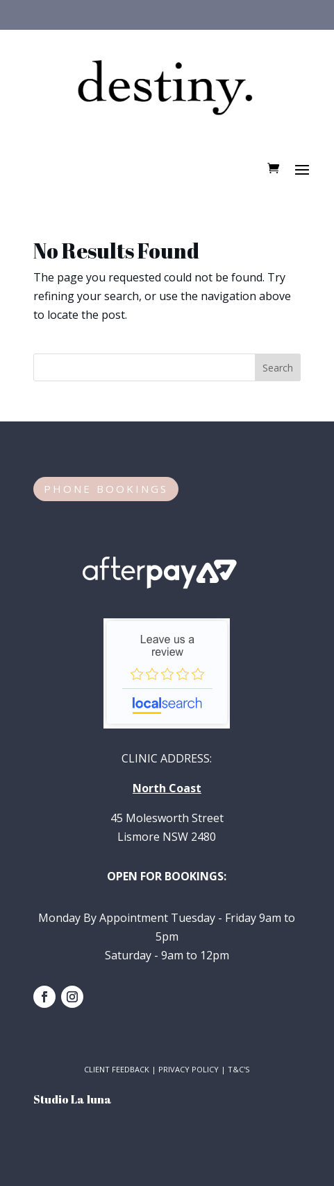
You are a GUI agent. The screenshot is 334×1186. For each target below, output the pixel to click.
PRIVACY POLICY (188, 1069)
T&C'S (238, 1069)
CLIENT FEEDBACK (116, 1069)
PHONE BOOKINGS (106, 489)
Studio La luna (72, 1099)
